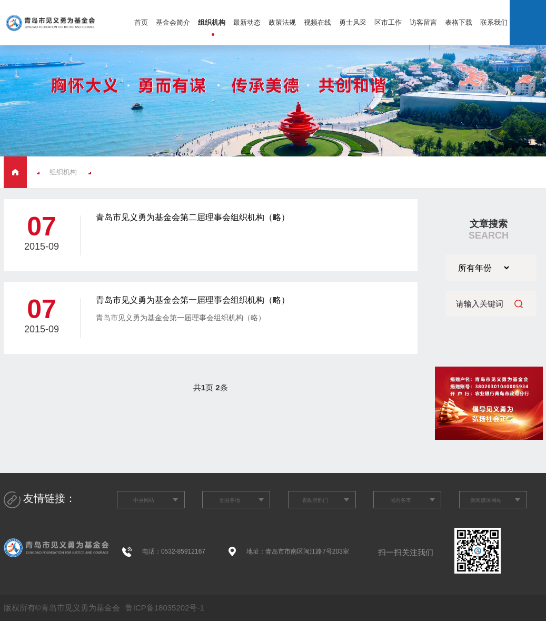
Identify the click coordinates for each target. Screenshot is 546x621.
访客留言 (423, 22)
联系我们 (494, 22)
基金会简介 (173, 22)
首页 (141, 22)
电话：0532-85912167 (173, 551)
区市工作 (388, 22)
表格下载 (458, 22)
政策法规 (282, 22)
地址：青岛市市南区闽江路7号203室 (297, 551)
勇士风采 (352, 22)
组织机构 (211, 22)
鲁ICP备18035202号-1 (163, 607)
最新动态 (247, 22)
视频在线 (317, 22)
